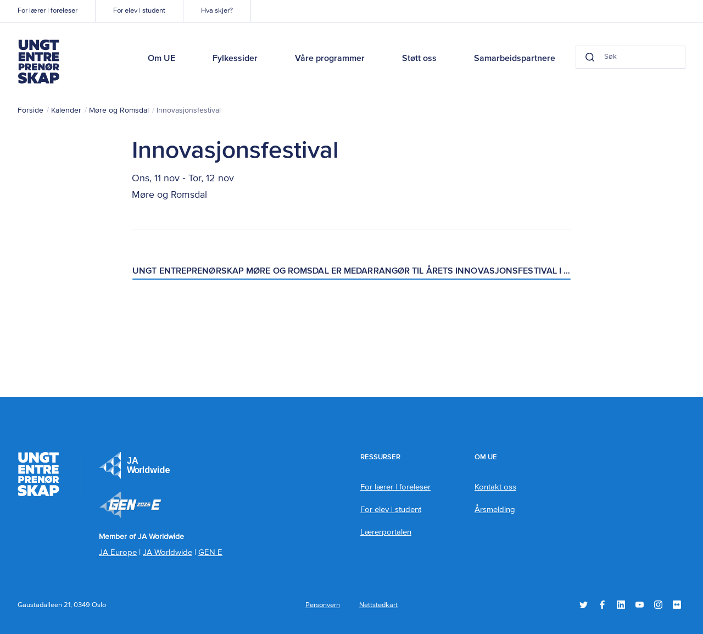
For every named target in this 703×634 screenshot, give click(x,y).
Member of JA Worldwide (130, 505)
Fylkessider (235, 58)
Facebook (602, 604)
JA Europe (134, 465)
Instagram (658, 604)
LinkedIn (621, 604)
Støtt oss (419, 58)
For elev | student (139, 10)
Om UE (161, 58)
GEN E (210, 552)
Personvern (322, 605)
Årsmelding (495, 509)
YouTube (639, 604)
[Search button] (590, 57)
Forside (30, 110)
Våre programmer (330, 58)
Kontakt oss (495, 487)
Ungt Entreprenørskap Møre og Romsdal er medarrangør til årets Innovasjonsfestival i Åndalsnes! (351, 271)
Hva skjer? (217, 10)
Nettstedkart (378, 605)
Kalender (66, 110)
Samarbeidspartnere (514, 58)
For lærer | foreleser (47, 10)
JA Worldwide (167, 552)
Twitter (583, 604)
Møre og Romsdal (119, 110)
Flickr (677, 604)
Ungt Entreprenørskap (38, 62)
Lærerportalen (385, 532)
